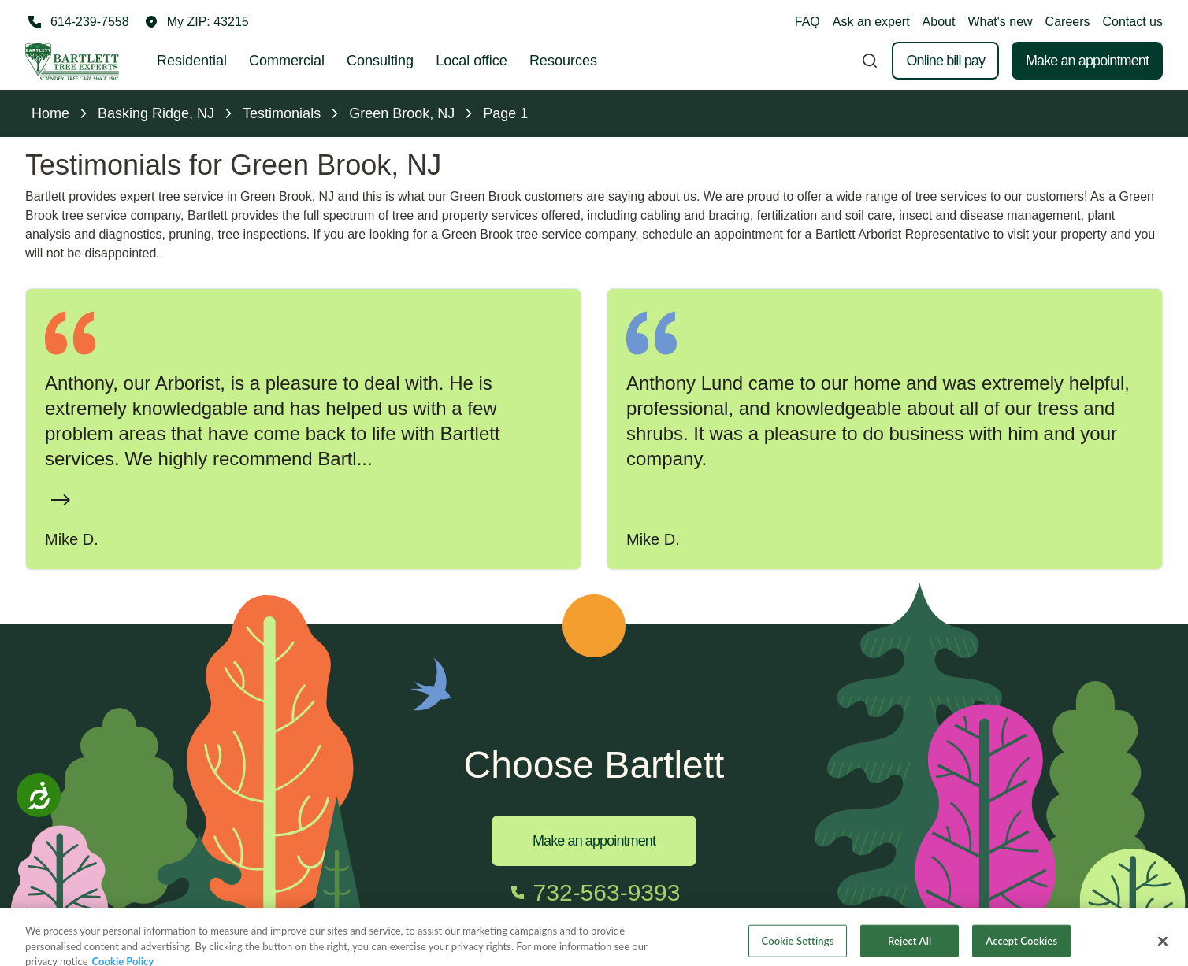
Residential (192, 60)
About (939, 21)
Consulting (380, 60)
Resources (563, 60)
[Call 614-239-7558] (77, 22)
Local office (471, 60)
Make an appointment (1087, 60)
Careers (1067, 21)
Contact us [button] (1133, 21)
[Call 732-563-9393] (594, 893)
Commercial (287, 60)
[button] (197, 22)
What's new (999, 21)
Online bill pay (945, 60)
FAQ (807, 21)
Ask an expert (871, 21)
